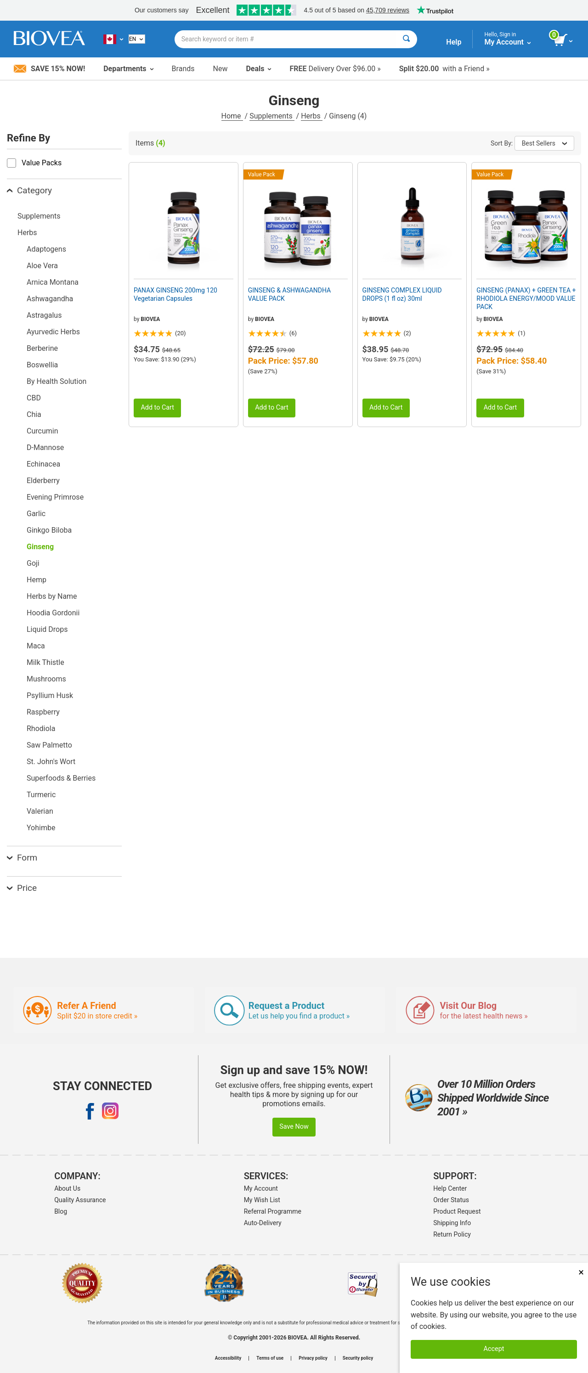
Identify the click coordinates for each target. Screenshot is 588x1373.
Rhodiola (41, 728)
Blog (60, 1211)
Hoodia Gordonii (53, 612)
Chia (34, 414)
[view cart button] (564, 40)
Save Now (294, 1127)
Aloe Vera (42, 265)
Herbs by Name (52, 596)
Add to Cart (157, 407)
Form (22, 857)
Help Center (450, 1188)
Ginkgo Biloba (49, 530)
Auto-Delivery (263, 1223)
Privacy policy (313, 1358)
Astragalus (44, 315)
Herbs (311, 116)
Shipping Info (452, 1223)
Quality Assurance (80, 1200)
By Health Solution (56, 381)
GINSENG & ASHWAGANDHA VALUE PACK (289, 294)
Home (232, 116)
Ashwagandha (50, 298)
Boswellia (42, 364)
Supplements (271, 116)
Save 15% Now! (49, 68)
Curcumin (42, 431)
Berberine (42, 348)
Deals (258, 68)
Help (453, 42)
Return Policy (452, 1234)
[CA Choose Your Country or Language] (113, 39)
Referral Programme (272, 1211)
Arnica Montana (53, 282)
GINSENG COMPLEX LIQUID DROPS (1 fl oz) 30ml (402, 294)
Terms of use (269, 1358)
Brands (183, 68)
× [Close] (581, 1272)
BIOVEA (150, 319)
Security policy (358, 1358)
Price (22, 888)
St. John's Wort (51, 761)
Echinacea (43, 464)
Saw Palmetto (49, 745)
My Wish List (262, 1200)
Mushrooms (46, 679)
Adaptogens (46, 249)
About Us (67, 1188)
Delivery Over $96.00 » (334, 68)
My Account (261, 1188)
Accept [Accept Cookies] (494, 1349)
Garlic (36, 513)
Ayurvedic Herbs (53, 331)
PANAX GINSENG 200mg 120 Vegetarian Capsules (175, 294)
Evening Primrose (55, 497)
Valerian (40, 811)
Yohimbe (41, 827)
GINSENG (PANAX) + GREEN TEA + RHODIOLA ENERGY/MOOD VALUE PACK (526, 298)
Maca (36, 645)
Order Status (451, 1200)
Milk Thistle (45, 662)
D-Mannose (45, 447)
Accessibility (228, 1358)
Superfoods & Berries (61, 778)
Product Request (457, 1211)
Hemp (36, 579)
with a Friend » (444, 68)
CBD (34, 398)
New (220, 68)
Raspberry (43, 712)
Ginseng (40, 546)
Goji (33, 563)
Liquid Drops (47, 629)
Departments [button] (128, 68)
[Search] (406, 39)
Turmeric (41, 794)
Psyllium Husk (50, 695)
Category (29, 190)
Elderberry (43, 480)
